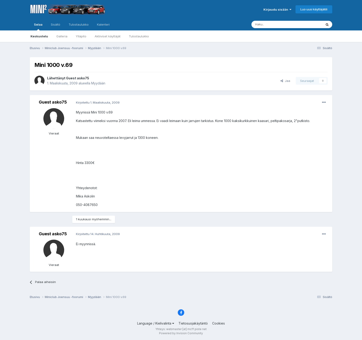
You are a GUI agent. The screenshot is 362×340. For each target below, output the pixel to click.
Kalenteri (103, 24)
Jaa (285, 81)
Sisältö (55, 24)
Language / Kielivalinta (155, 323)
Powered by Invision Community (181, 333)
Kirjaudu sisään (277, 9)
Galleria (61, 36)
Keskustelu (39, 36)
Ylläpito (81, 36)
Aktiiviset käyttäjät (108, 36)
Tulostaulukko (139, 36)
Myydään (98, 83)
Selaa (38, 26)
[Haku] (275, 24)
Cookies (218, 323)
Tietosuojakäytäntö (193, 323)
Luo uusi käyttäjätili (313, 9)
